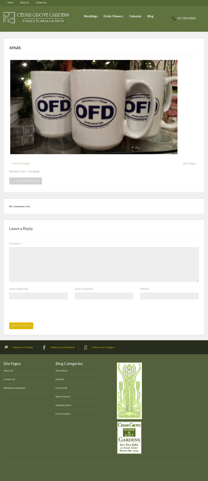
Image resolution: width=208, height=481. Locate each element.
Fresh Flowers (63, 414)
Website (144, 289)
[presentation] (36, 312)
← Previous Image (19, 163)
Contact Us (41, 2)
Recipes (60, 379)
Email (84, 289)
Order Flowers (113, 16)
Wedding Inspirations (14, 388)
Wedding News (63, 405)
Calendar (135, 16)
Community (61, 388)
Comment (15, 243)
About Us (24, 2)
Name (18, 289)
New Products (63, 396)
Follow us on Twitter (23, 347)
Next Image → (191, 163)
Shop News (62, 370)
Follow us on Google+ (103, 347)
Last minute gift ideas (25, 181)
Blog (150, 16)
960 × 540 (27, 171)
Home (10, 2)
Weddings (91, 16)
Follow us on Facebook (62, 347)
